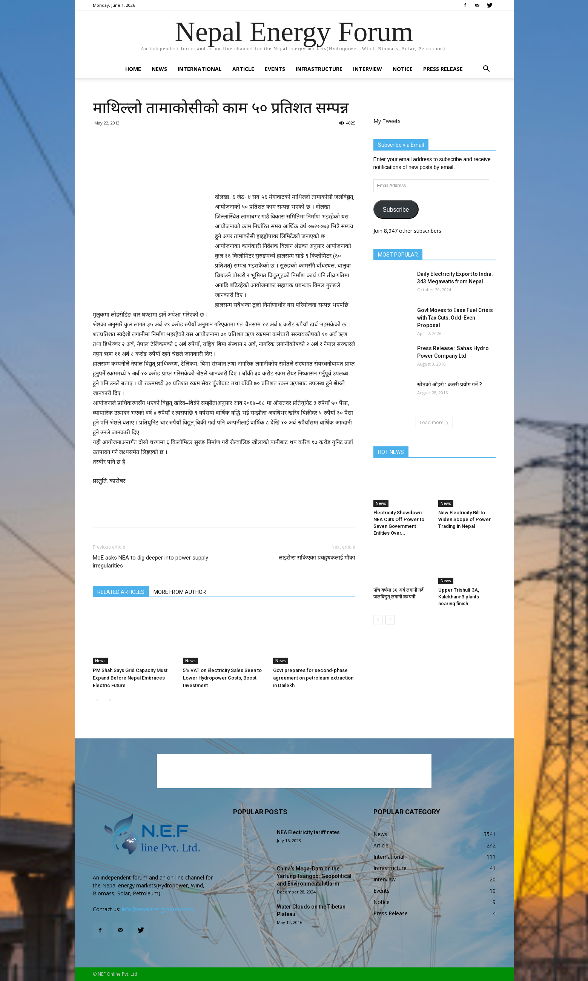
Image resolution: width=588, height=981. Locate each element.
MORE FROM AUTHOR (180, 592)
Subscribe (395, 209)
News (159, 68)
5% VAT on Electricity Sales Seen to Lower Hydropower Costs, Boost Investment (222, 677)
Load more (434, 422)
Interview (367, 68)
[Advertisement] (224, 172)
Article (243, 68)
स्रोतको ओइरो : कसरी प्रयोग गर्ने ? (449, 384)
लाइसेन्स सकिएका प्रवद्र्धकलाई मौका (317, 557)
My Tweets (387, 121)
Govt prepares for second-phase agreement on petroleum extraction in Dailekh (313, 677)
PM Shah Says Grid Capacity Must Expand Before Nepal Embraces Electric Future (130, 677)
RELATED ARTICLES (120, 592)
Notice (403, 68)
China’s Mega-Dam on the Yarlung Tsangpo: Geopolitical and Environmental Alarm (314, 876)
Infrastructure (319, 68)
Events (275, 68)
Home (133, 68)
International (200, 68)
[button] (486, 69)
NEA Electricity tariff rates (308, 832)
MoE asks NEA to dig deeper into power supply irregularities (150, 561)
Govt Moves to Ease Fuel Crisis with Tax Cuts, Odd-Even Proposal (455, 317)
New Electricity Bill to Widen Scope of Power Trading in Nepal (464, 519)
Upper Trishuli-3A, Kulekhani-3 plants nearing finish (458, 596)
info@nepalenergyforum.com (157, 909)
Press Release (443, 68)
